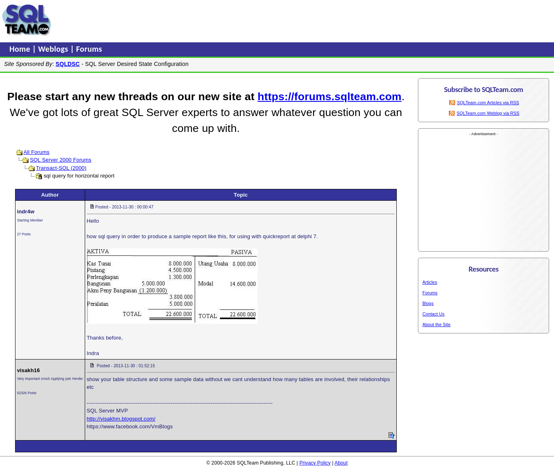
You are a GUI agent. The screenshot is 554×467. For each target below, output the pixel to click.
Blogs (427, 303)
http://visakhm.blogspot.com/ (121, 419)
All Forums (37, 152)
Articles (429, 282)
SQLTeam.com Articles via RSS (488, 102)
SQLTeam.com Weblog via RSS (488, 113)
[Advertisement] (209, 20)
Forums (89, 49)
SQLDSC (68, 64)
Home (20, 49)
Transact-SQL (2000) (61, 168)
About (340, 463)
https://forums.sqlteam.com (329, 96)
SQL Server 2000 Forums (60, 160)
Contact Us (433, 313)
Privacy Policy (315, 463)
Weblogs (54, 49)
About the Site (436, 324)
